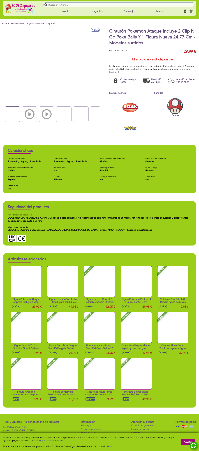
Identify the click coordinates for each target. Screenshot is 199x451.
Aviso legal (86, 425)
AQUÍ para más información (49, 440)
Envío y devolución (140, 429)
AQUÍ (109, 446)
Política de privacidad (91, 429)
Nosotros (66, 11)
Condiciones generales (142, 425)
